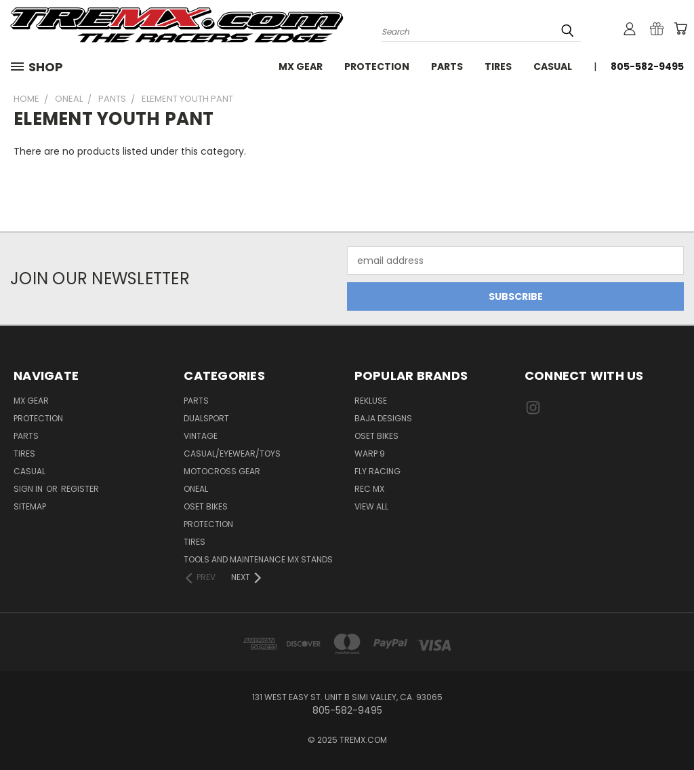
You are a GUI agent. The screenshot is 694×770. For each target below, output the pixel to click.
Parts (447, 66)
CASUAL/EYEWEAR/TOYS (232, 453)
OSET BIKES (206, 506)
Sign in (29, 489)
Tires (498, 66)
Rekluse (370, 400)
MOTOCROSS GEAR (222, 471)
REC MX (369, 489)
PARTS (196, 400)
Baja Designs (383, 418)
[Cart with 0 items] (680, 28)
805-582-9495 (647, 66)
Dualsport (206, 418)
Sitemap (30, 506)
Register (80, 489)
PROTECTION (208, 524)
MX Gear (301, 66)
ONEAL (196, 489)
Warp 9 (369, 453)
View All (371, 506)
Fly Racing (377, 471)
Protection (376, 66)
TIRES (194, 541)
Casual (552, 66)
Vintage (201, 436)
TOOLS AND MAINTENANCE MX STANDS (258, 559)
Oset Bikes (376, 436)
